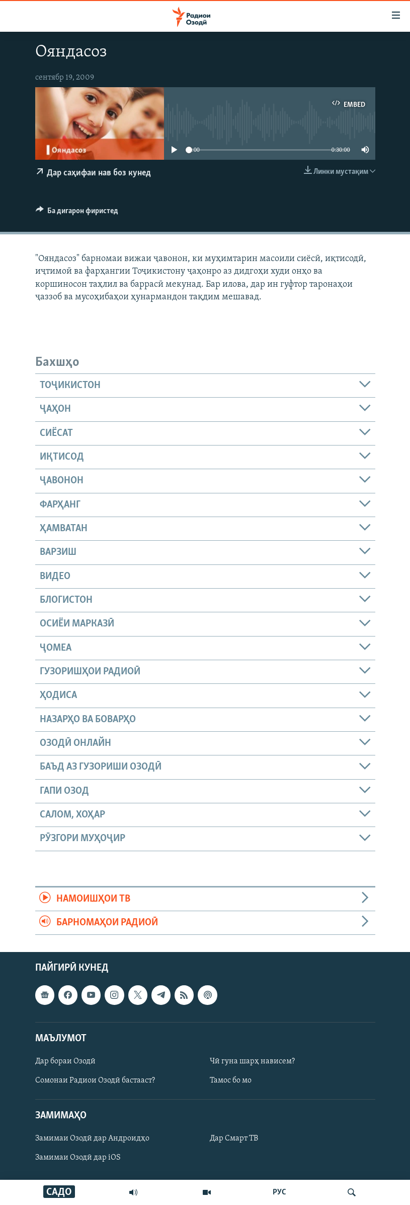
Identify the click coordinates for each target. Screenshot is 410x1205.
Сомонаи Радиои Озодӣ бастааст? (95, 1080)
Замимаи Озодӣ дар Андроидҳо (92, 1139)
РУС (279, 1192)
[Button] (77, 213)
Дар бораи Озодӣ (65, 1061)
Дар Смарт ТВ (234, 1139)
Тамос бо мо (231, 1080)
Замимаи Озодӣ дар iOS (78, 1158)
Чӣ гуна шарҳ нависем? (252, 1061)
